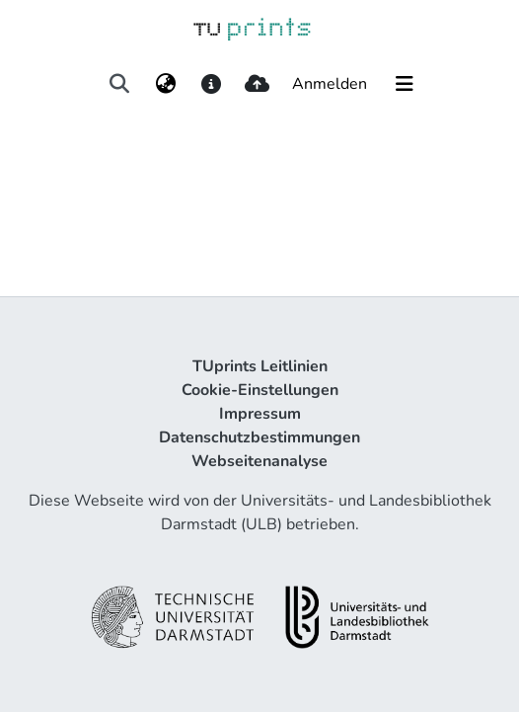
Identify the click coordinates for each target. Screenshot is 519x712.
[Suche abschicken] (120, 84)
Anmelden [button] (330, 84)
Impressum (260, 414)
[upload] (257, 84)
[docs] (210, 84)
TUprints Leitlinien (260, 366)
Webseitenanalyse (259, 461)
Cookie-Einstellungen (260, 390)
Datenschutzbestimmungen (259, 437)
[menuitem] (165, 84)
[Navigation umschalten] (404, 84)
